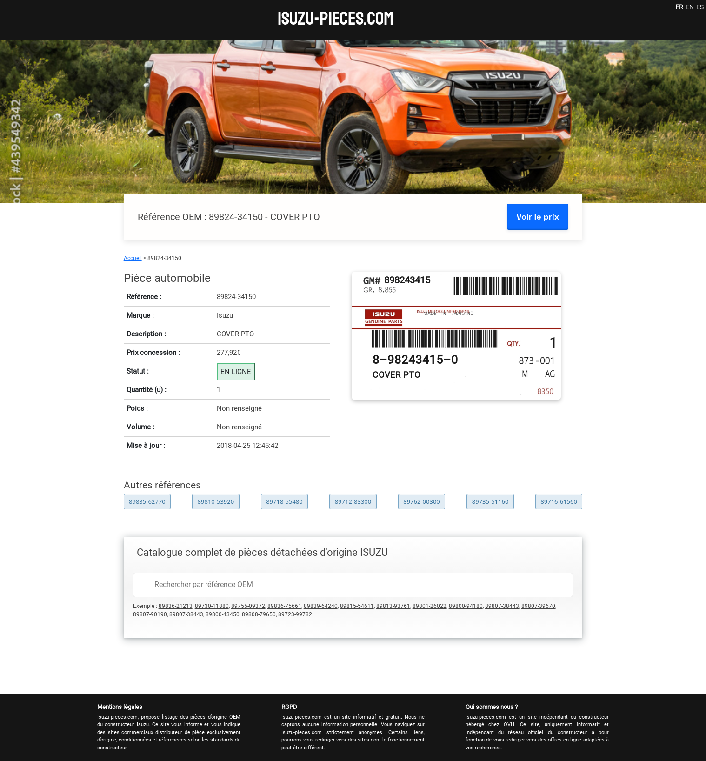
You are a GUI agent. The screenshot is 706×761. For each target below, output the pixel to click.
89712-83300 (353, 501)
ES (700, 7)
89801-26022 (429, 606)
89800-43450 (223, 614)
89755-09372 (248, 606)
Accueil (133, 258)
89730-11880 (212, 606)
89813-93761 (393, 606)
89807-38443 (502, 606)
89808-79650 (259, 614)
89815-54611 (357, 606)
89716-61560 (558, 501)
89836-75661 (284, 606)
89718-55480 (284, 501)
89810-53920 (216, 501)
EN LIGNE (235, 371)
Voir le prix (537, 216)
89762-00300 (421, 501)
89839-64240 (321, 606)
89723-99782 (295, 614)
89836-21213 (176, 606)
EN (690, 7)
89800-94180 (466, 606)
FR (679, 7)
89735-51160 (490, 501)
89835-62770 (147, 501)
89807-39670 (538, 606)
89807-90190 (150, 614)
